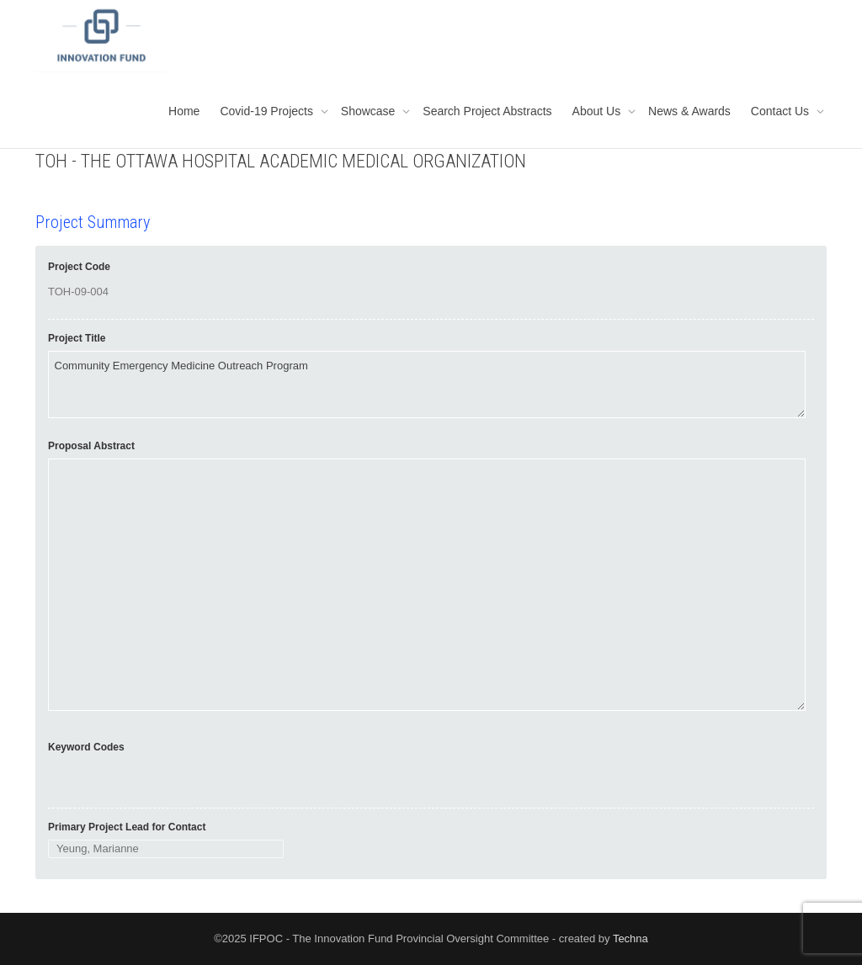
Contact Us (781, 111)
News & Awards (689, 111)
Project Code (79, 267)
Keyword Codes (86, 747)
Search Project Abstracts (487, 111)
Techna (630, 938)
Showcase (369, 111)
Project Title (76, 338)
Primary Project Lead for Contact (126, 827)
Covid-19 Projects (268, 111)
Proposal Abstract (91, 446)
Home (184, 111)
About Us (598, 111)
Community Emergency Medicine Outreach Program (427, 384)
